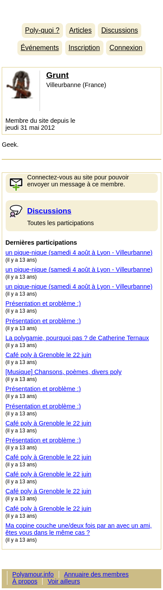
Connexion (126, 47)
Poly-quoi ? (42, 30)
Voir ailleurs (64, 581)
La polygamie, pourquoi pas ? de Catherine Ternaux (77, 337)
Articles (80, 30)
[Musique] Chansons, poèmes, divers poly (64, 371)
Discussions (119, 30)
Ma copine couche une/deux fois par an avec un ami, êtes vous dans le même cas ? (79, 529)
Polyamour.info (81, 9)
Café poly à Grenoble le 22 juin (49, 354)
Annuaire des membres (96, 574)
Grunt (57, 75)
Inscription (84, 47)
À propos (24, 581)
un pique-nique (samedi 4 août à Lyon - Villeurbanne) (79, 252)
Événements (39, 47)
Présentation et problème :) (43, 303)
